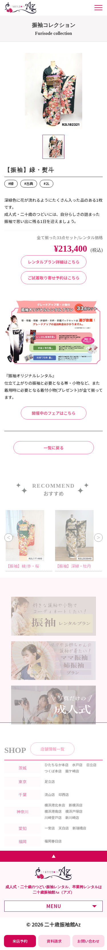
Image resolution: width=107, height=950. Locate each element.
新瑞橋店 (79, 834)
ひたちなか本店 (56, 770)
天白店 (63, 834)
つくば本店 (53, 776)
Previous (8, 543)
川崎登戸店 (53, 823)
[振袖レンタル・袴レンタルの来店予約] (20, 941)
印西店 (63, 800)
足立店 (50, 787)
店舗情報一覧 (52, 755)
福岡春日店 (53, 847)
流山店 (50, 800)
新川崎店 (72, 823)
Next (98, 543)
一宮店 (50, 834)
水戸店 (77, 770)
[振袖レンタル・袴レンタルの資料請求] (54, 941)
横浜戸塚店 (73, 817)
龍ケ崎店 (72, 776)
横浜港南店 (53, 817)
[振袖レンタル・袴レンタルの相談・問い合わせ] (88, 941)
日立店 (91, 770)
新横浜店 (75, 811)
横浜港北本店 (55, 811)
